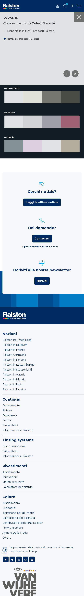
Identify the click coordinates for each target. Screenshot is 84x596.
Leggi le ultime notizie (42, 197)
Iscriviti (42, 276)
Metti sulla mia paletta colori (23, 39)
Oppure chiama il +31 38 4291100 (40, 242)
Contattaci (42, 234)
